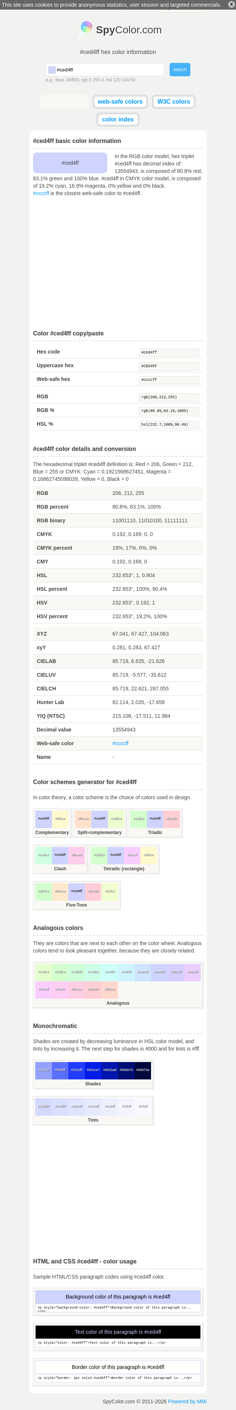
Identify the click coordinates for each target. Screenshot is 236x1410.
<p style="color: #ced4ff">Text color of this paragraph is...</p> (118, 1343)
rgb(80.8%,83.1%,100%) (169, 411)
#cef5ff (126, 972)
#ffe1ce (83, 818)
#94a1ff (43, 1070)
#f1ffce (110, 891)
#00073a (142, 1070)
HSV (42, 603)
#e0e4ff (76, 1106)
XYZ (42, 634)
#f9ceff (132, 855)
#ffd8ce (109, 989)
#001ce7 (93, 1070)
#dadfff (60, 1106)
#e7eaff (93, 1106)
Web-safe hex (53, 379)
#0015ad (109, 1070)
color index (118, 119)
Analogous (118, 1003)
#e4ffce (43, 972)
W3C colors (173, 101)
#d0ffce (43, 891)
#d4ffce (138, 818)
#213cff (76, 1070)
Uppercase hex (55, 365)
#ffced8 (93, 891)
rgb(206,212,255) (169, 397)
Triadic (155, 832)
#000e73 (126, 1070)
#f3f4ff (126, 1106)
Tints (93, 1120)
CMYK (44, 534)
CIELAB (46, 661)
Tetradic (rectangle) (124, 868)
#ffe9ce (60, 891)
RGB (42, 396)
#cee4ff (142, 972)
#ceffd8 (76, 972)
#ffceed (76, 855)
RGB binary (51, 520)
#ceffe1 (43, 855)
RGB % (45, 410)
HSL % (45, 424)
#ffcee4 (76, 989)
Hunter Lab (50, 702)
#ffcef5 (60, 989)
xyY (41, 647)
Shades (93, 1083)
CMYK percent (54, 548)
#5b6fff (60, 1070)
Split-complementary (100, 832)
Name (44, 757)
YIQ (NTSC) (51, 716)
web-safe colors (120, 101)
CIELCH (46, 688)
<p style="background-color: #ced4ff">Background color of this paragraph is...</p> (118, 1308)
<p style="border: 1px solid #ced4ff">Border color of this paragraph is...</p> (118, 1378)
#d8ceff (175, 972)
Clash (60, 868)
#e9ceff (192, 972)
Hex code (48, 352)
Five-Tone (76, 905)
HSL (42, 575)
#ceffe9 (93, 972)
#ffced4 (171, 818)
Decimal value (54, 730)
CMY (42, 562)
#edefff (110, 1106)
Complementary (52, 832)
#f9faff (142, 1106)
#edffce (116, 818)
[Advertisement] (118, 263)
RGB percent (53, 507)
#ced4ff (169, 353)
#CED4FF (169, 366)
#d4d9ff (43, 1106)
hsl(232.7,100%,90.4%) (169, 425)
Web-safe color (55, 743)
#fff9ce (60, 818)
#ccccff (41, 193)
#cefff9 (110, 972)
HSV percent (52, 616)
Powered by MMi (187, 1401)
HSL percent (52, 589)
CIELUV (46, 675)
